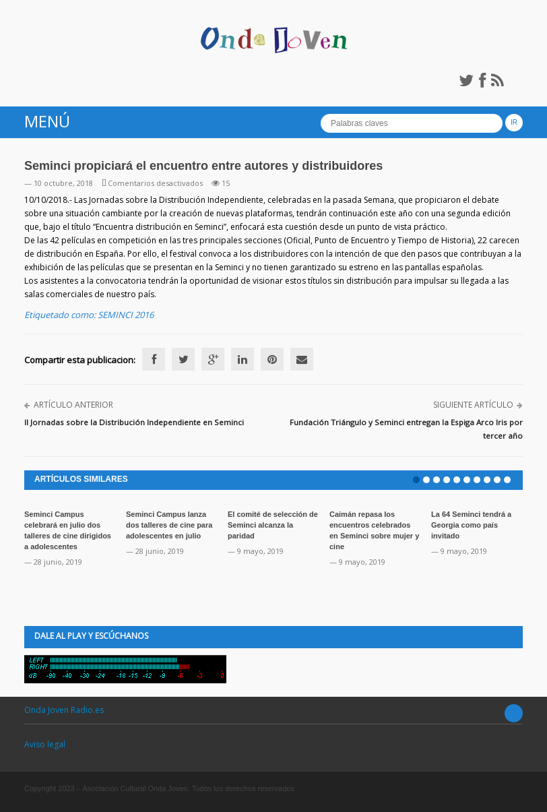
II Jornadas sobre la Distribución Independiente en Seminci (134, 422)
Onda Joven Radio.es (64, 710)
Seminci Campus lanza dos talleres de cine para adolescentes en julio (169, 525)
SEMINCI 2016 (126, 315)
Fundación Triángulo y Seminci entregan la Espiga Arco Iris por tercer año (406, 429)
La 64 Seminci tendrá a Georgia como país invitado (471, 525)
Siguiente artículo (473, 404)
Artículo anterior (73, 404)
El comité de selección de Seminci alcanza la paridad (273, 525)
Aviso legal (44, 744)
